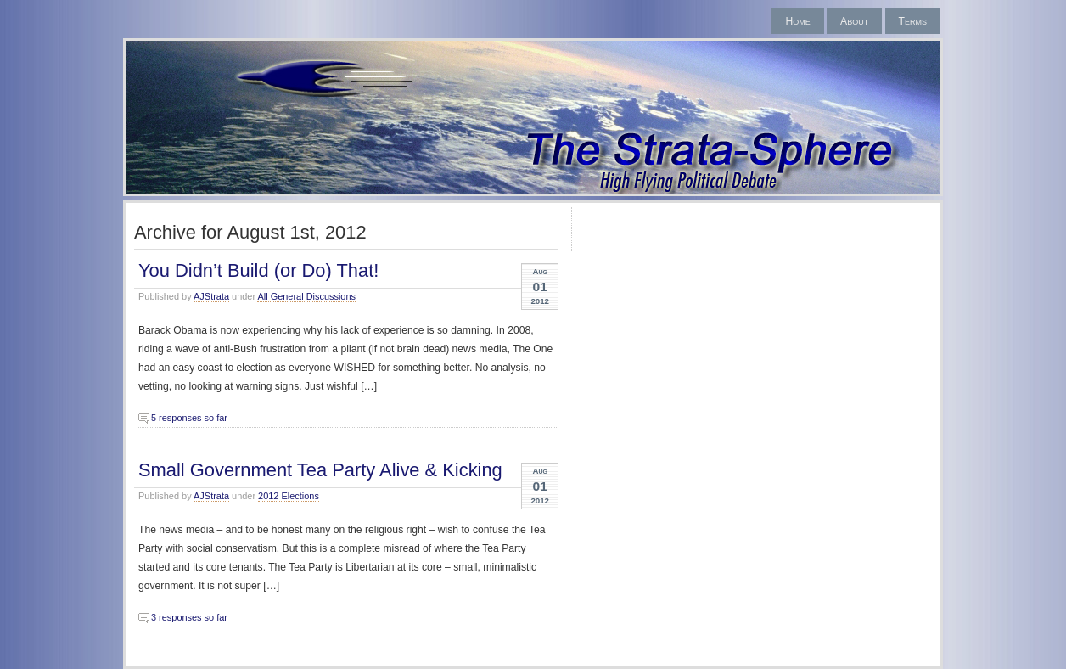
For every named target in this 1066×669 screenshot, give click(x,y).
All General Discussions (306, 296)
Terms (913, 21)
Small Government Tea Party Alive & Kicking (320, 470)
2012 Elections (288, 496)
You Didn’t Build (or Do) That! (258, 270)
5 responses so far (189, 418)
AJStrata (211, 296)
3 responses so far (189, 617)
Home (797, 21)
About (854, 21)
